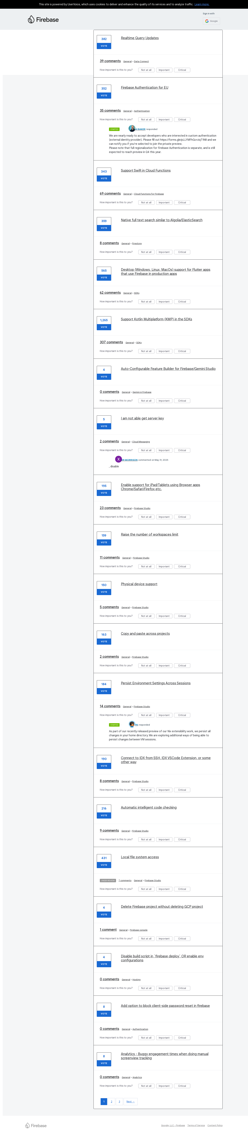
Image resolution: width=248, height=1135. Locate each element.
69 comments (110, 193)
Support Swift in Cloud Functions (146, 170)
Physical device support (139, 584)
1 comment (108, 930)
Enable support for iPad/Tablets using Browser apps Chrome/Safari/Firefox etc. (160, 487)
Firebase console (139, 930)
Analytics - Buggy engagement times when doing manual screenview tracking (164, 1056)
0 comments (109, 392)
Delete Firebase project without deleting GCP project (162, 907)
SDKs (136, 293)
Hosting (137, 979)
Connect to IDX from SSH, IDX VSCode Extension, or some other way (166, 760)
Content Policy (215, 1125)
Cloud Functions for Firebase (149, 193)
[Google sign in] (211, 21)
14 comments (110, 706)
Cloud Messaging (141, 441)
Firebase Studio (142, 508)
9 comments (109, 830)
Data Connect (141, 61)
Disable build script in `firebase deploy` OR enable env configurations (162, 958)
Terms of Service (196, 1125)
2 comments (109, 441)
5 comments (109, 607)
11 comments (110, 557)
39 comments (110, 61)
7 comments (125, 880)
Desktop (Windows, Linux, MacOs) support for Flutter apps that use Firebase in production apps (165, 272)
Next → (131, 1101)
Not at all (147, 70)
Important (165, 70)
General (127, 61)
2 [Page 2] (111, 1101)
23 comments (110, 508)
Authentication (142, 111)
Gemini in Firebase (142, 392)
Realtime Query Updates (140, 38)
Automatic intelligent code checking (149, 807)
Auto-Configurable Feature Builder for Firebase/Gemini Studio (168, 369)
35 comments (110, 110)
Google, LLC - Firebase (173, 1125)
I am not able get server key (142, 418)
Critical (184, 70)
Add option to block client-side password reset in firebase (165, 1006)
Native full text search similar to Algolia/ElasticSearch (162, 220)
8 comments (109, 243)
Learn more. (202, 4)
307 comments (111, 342)
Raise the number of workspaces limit (149, 534)
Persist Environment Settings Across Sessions (156, 683)
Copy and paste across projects (145, 634)
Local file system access (140, 857)
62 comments (110, 293)
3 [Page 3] (119, 1101)
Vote (104, 45)
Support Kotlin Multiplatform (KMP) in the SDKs (156, 319)
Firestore (137, 243)
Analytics (137, 1077)
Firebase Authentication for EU (144, 87)
